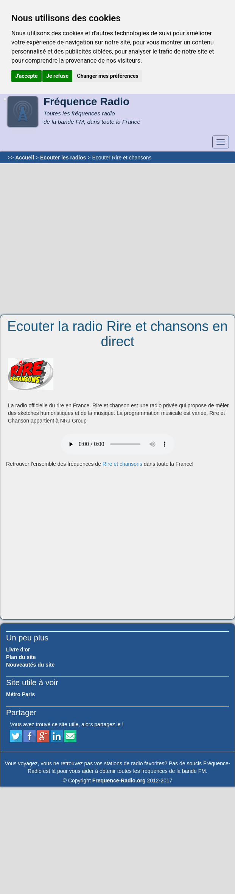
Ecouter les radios (63, 158)
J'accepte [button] (26, 76)
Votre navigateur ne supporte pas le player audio (117, 444)
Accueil (24, 158)
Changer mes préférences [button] (108, 76)
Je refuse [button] (57, 76)
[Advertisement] (71, 239)
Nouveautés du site (30, 665)
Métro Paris (20, 694)
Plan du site (21, 657)
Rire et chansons (122, 464)
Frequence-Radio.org (119, 780)
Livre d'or (18, 649)
